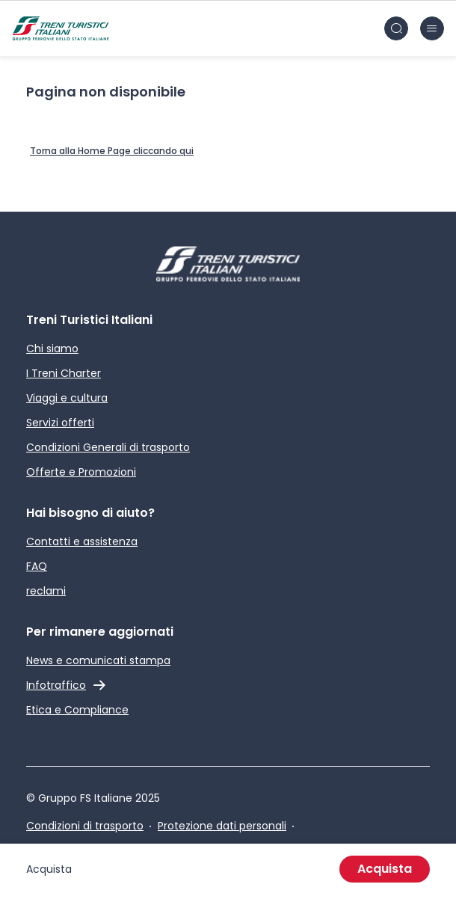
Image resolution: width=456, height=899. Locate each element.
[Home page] (60, 28)
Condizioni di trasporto (85, 825)
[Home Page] (111, 152)
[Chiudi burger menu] (432, 28)
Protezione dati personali (222, 825)
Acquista (384, 868)
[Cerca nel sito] (396, 28)
